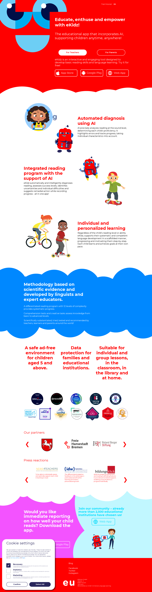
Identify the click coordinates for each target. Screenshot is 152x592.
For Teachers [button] (72, 52)
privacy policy (15, 558)
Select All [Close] (40, 584)
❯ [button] (124, 444)
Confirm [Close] (17, 584)
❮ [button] (27, 444)
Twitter (72, 571)
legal (23, 558)
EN (115, 4)
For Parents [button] (111, 52)
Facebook (73, 568)
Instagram (73, 573)
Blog (71, 563)
